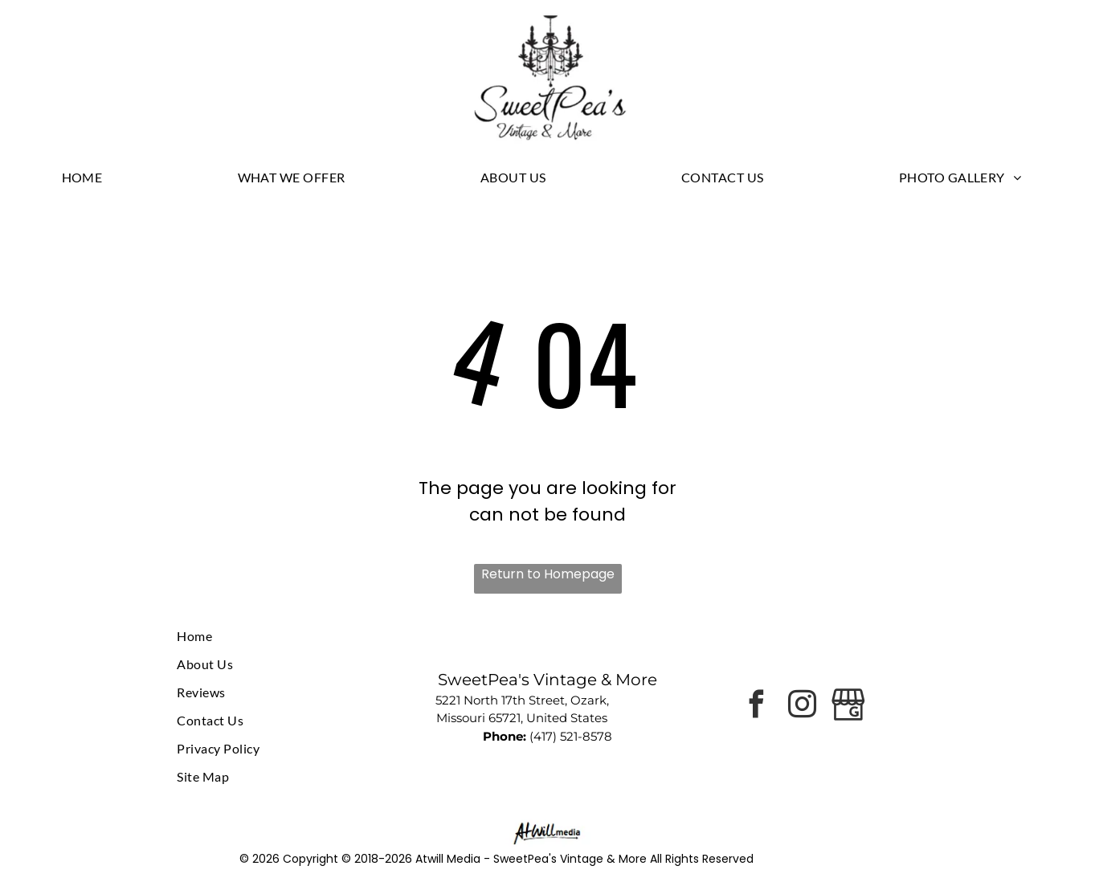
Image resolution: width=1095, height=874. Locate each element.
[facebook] (757, 706)
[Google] (848, 706)
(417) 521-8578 (570, 736)
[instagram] (802, 706)
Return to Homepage (548, 574)
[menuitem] (88, 176)
